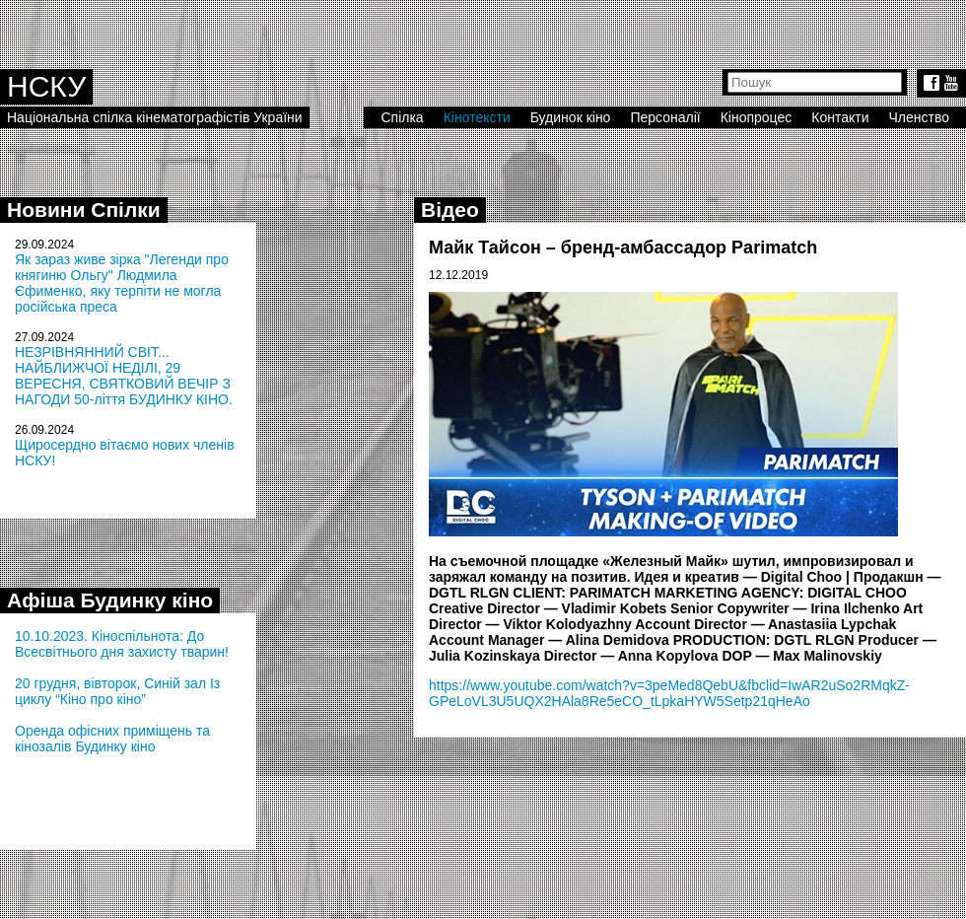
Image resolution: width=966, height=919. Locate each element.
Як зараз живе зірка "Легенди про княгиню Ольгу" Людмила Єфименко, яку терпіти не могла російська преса (122, 283)
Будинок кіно (570, 117)
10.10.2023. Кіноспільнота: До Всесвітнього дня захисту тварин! (122, 644)
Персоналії (665, 117)
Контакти (839, 117)
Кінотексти (477, 117)
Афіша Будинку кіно (110, 600)
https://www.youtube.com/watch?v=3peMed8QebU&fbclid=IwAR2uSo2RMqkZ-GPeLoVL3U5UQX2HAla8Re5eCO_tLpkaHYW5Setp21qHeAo (669, 693)
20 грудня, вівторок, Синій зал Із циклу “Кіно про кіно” (117, 691)
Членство (919, 117)
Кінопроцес (757, 117)
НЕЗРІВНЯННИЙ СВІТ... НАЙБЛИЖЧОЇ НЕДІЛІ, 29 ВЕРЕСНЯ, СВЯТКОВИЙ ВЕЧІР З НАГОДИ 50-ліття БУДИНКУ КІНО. (124, 375)
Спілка (401, 117)
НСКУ (46, 86)
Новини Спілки (84, 209)
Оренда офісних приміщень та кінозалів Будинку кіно (112, 738)
